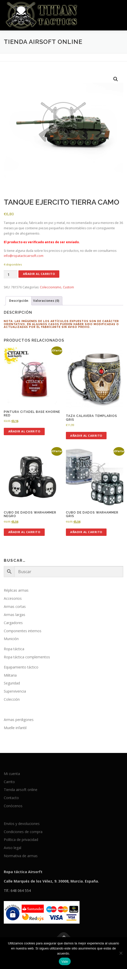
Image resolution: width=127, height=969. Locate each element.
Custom (68, 287)
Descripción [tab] (18, 300)
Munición (11, 638)
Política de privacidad (21, 839)
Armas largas (14, 614)
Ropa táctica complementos (27, 657)
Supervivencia (15, 691)
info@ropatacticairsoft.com (23, 256)
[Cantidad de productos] (10, 274)
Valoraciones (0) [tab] (46, 300)
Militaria (10, 675)
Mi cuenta (12, 773)
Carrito (9, 781)
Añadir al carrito (39, 274)
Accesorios (13, 598)
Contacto (11, 797)
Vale (64, 961)
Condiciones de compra (23, 831)
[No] (120, 953)
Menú (118, 9)
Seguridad (12, 683)
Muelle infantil (15, 727)
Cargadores (13, 622)
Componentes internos (22, 630)
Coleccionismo (50, 287)
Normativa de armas (21, 855)
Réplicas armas (16, 590)
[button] (115, 79)
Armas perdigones (19, 719)
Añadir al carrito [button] (24, 431)
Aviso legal (12, 847)
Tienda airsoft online (20, 789)
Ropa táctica (14, 648)
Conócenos (13, 805)
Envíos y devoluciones (22, 823)
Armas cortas (15, 606)
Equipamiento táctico (21, 667)
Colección (12, 699)
